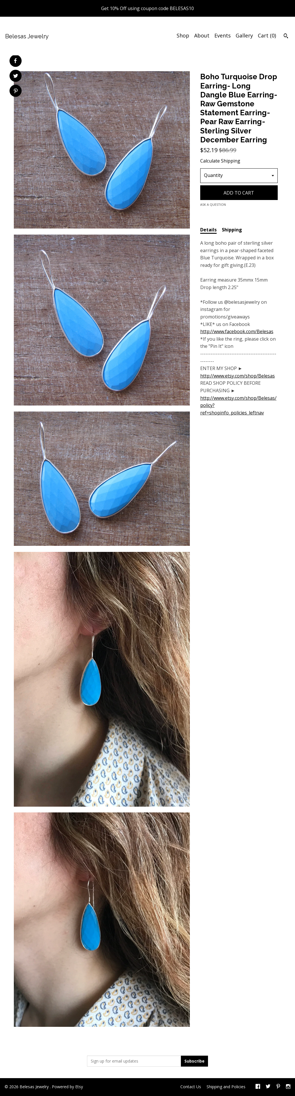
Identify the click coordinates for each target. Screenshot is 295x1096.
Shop (183, 35)
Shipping (232, 230)
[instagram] (288, 1087)
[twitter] (268, 1087)
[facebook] (258, 1087)
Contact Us (190, 1086)
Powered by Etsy (67, 1086)
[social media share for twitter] (15, 76)
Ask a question (213, 204)
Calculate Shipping (220, 161)
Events (222, 35)
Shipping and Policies (226, 1086)
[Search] (286, 36)
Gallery (244, 35)
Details (208, 230)
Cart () (267, 35)
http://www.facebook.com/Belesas (236, 331)
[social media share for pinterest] (15, 91)
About (201, 35)
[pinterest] (278, 1087)
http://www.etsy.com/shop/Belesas (237, 376)
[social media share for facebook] (15, 61)
